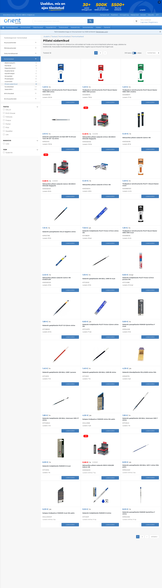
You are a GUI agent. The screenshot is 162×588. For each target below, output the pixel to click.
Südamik (9, 153)
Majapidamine (51, 27)
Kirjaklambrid (21, 71)
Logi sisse (144, 22)
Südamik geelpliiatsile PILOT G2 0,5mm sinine (58, 325)
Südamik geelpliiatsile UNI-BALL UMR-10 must (98, 278)
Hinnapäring (124, 15)
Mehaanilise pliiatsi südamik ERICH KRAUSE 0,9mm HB (98, 466)
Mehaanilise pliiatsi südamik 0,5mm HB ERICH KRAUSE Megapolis (59, 184)
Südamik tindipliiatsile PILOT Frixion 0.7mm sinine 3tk (100, 231)
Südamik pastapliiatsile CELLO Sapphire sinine (59, 231)
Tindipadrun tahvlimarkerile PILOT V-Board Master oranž (140, 184)
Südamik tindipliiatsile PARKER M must (56, 466)
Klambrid (21, 65)
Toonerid (107, 27)
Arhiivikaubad (22, 93)
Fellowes (9, 117)
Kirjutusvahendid (22, 42)
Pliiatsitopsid (21, 78)
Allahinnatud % (21, 63)
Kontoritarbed (25, 27)
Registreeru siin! (102, 32)
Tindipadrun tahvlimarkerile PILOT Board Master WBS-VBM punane (99, 91)
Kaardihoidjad (21, 73)
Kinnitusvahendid (22, 98)
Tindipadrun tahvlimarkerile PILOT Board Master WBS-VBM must (139, 231)
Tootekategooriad (10, 27)
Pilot (7, 127)
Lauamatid (21, 81)
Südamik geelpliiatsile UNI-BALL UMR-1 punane (59, 372)
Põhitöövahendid (22, 48)
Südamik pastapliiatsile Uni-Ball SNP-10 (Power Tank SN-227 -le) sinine (59, 137)
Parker (8, 124)
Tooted (54, 37)
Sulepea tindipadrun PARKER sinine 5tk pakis (98, 419)
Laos (7, 144)
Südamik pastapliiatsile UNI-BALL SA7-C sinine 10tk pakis (140, 466)
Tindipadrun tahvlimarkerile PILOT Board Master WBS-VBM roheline (139, 91)
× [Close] (159, 2)
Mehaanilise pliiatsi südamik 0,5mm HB (136, 137)
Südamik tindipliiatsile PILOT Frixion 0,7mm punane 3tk (138, 278)
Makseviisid (135, 15)
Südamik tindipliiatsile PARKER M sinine (96, 513)
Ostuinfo (151, 15)
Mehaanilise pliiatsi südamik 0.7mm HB (96, 184)
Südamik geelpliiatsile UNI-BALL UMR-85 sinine (99, 372)
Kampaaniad (104, 15)
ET (157, 15)
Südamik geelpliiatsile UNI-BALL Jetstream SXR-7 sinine (140, 419)
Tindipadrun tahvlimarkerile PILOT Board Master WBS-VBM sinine (59, 91)
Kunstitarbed (21, 86)
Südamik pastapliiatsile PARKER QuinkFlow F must (138, 325)
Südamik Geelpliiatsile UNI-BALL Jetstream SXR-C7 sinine (60, 419)
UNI (7, 135)
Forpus (8, 120)
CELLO (8, 110)
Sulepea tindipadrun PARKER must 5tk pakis (58, 513)
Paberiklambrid (21, 68)
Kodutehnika (75, 27)
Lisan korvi (70, 102)
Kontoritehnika (88, 27)
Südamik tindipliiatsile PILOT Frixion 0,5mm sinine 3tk (100, 325)
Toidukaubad (63, 27)
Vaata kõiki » (21, 89)
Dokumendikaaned (22, 53)
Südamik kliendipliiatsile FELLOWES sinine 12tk (139, 372)
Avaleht (47, 37)
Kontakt (143, 15)
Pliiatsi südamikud (21, 84)
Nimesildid (21, 76)
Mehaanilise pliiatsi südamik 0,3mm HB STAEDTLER (56, 278)
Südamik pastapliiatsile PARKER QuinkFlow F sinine (138, 513)
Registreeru (153, 22)
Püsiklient (114, 15)
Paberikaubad (38, 27)
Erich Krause (10, 113)
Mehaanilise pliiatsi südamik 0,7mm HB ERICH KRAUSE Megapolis (99, 137)
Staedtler (9, 131)
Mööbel (98, 27)
